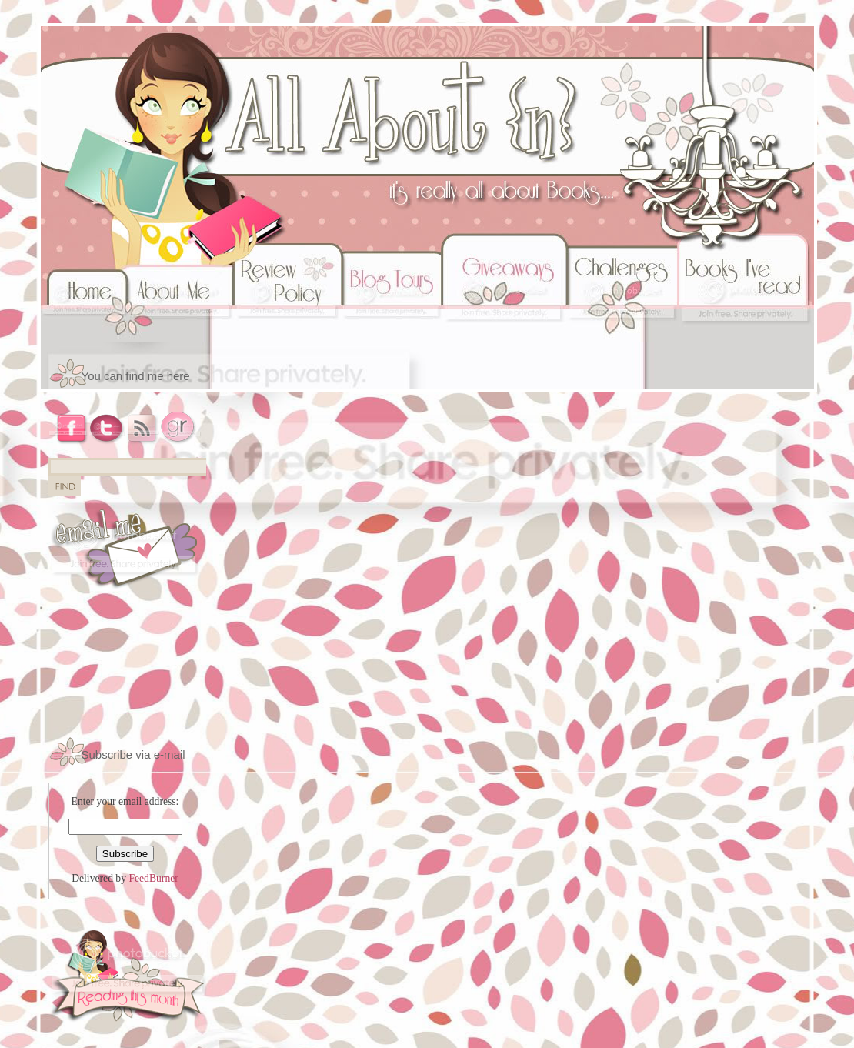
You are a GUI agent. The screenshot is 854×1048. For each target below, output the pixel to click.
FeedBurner (153, 878)
